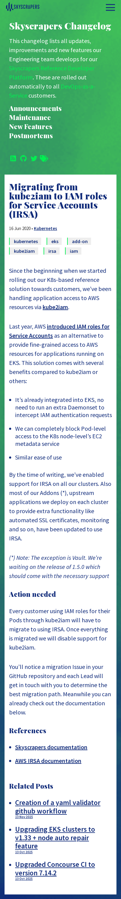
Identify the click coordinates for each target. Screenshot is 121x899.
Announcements (35, 108)
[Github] (22, 158)
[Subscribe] (12, 158)
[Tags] (43, 158)
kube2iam (55, 307)
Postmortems (31, 135)
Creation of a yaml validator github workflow (63, 808)
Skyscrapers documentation (51, 747)
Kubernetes (45, 228)
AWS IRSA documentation (48, 760)
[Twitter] (33, 158)
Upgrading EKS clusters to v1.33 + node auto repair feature (63, 839)
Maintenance (30, 117)
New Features (30, 126)
